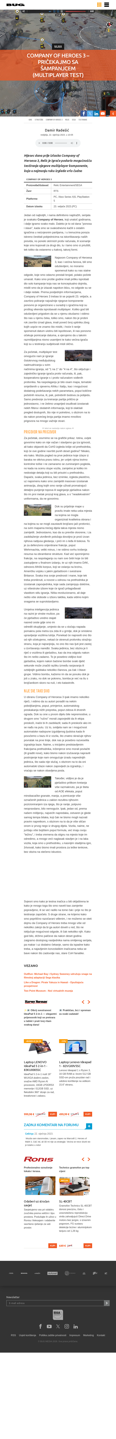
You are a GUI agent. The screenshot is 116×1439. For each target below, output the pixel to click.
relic (67, 119)
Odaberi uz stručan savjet (36, 1203)
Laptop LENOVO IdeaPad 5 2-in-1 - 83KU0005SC (35, 1066)
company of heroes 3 (54, 119)
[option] (40, 1063)
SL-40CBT (65, 1201)
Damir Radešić (57, 130)
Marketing (88, 1335)
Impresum (74, 1335)
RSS (13, 1335)
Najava (58, 46)
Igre (30, 119)
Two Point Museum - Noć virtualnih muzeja (48, 991)
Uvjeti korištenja (27, 1335)
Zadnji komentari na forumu (51, 1125)
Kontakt (101, 1335)
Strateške (39, 119)
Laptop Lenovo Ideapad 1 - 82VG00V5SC (75, 1064)
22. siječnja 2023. (43, 1133)
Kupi (52, 1114)
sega (74, 119)
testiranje (82, 119)
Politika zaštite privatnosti (52, 1335)
